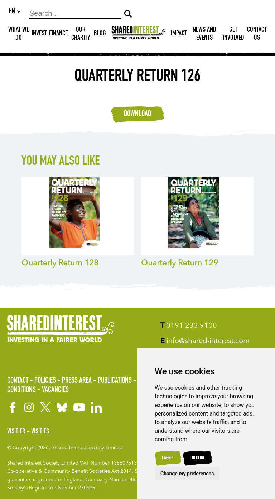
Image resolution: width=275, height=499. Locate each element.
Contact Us (257, 34)
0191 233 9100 (188, 326)
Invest (39, 34)
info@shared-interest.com (205, 341)
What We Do (18, 34)
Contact (17, 381)
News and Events (204, 34)
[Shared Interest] (138, 34)
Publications (115, 381)
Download (137, 115)
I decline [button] (197, 458)
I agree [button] (168, 458)
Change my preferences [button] (187, 473)
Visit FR (16, 432)
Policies (45, 381)
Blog (100, 34)
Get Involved (233, 34)
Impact (179, 34)
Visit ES (40, 432)
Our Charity (80, 34)
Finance (58, 34)
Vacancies (55, 390)
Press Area (77, 381)
